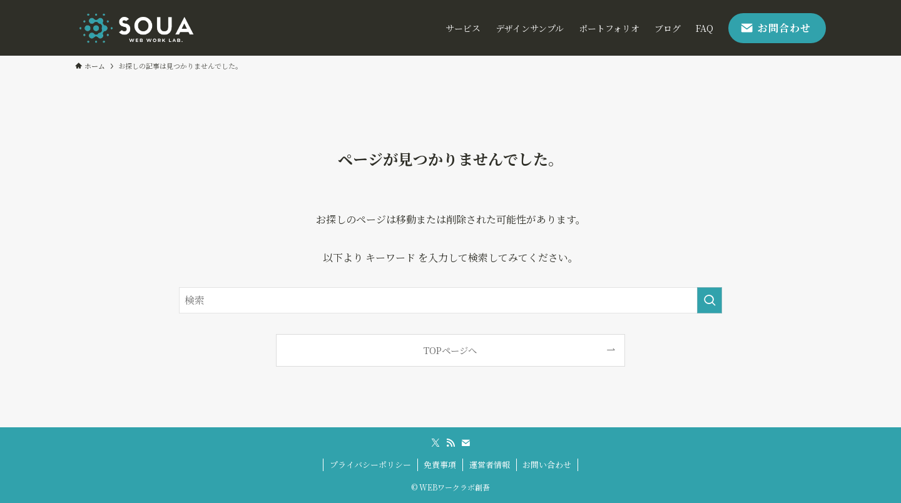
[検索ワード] (450, 300)
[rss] (450, 443)
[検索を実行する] (709, 300)
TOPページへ (450, 350)
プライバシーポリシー (370, 464)
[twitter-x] (435, 443)
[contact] (465, 443)
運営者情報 (489, 464)
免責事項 (440, 464)
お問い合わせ (546, 464)
